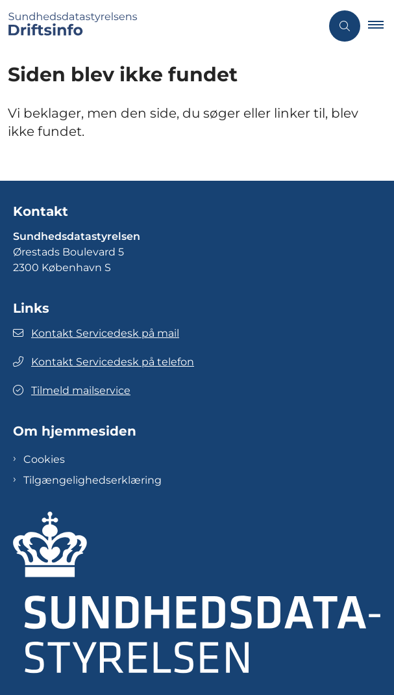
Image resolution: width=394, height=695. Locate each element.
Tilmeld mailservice (71, 390)
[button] (381, 26)
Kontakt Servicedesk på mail (96, 333)
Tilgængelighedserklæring (92, 480)
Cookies (44, 459)
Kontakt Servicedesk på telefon (103, 362)
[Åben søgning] (344, 26)
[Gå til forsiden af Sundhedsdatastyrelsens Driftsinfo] (160, 26)
